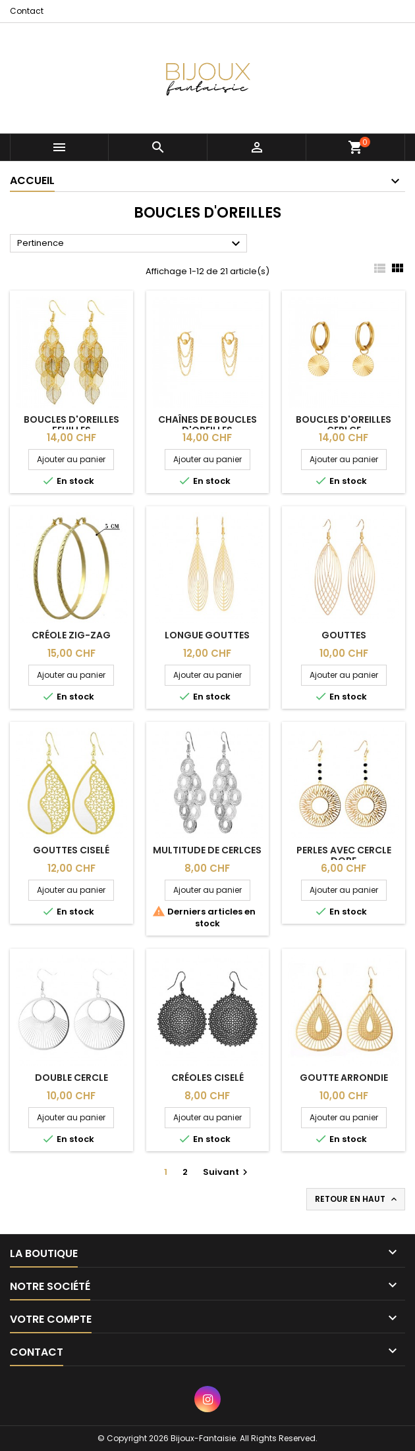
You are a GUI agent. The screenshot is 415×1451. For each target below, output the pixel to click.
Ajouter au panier (71, 459)
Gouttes (343, 635)
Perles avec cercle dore (343, 855)
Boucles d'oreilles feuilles (71, 425)
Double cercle (71, 1077)
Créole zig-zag (71, 635)
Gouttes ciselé (71, 850)
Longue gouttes (207, 635)
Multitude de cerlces (207, 850)
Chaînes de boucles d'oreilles (207, 425)
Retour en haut (357, 1199)
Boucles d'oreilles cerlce (343, 425)
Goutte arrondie (344, 1077)
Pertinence (130, 244)
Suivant (227, 1172)
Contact (26, 10)
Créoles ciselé (207, 1077)
